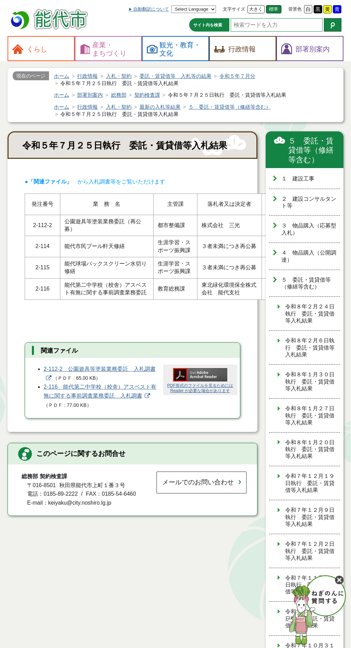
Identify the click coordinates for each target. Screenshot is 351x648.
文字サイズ (234, 9)
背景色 (295, 9)
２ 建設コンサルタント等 (308, 202)
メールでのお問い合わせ (198, 482)
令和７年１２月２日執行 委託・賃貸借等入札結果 (310, 551)
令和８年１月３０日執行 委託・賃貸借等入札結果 (310, 381)
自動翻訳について (151, 9)
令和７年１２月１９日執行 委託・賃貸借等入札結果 (310, 483)
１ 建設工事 (297, 178)
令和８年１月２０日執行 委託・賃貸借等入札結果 (310, 449)
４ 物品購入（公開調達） (308, 256)
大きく (256, 9)
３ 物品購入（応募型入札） (308, 229)
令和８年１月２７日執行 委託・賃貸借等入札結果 (310, 415)
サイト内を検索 (207, 25)
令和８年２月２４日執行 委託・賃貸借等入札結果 (310, 313)
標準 (273, 9)
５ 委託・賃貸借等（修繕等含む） (311, 150)
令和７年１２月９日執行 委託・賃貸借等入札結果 (310, 517)
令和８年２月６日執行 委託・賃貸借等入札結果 (310, 347)
